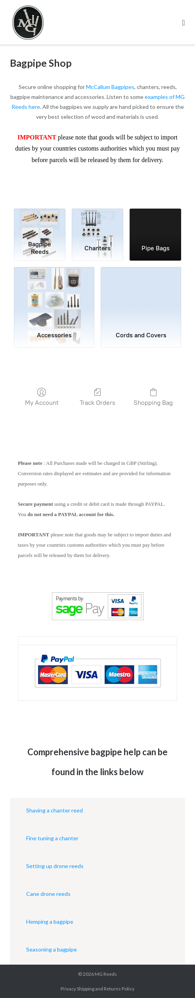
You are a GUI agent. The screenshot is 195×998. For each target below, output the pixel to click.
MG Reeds (106, 974)
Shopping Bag (153, 396)
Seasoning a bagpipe (51, 949)
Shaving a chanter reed (54, 810)
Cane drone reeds (48, 893)
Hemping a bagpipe (49, 921)
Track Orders (97, 396)
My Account (42, 396)
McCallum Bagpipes (110, 86)
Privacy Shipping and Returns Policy (97, 989)
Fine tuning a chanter (52, 838)
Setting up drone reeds (55, 866)
